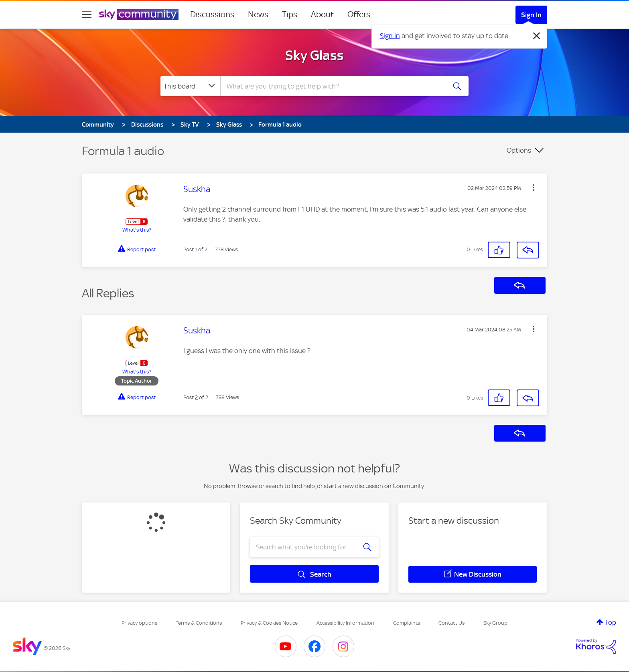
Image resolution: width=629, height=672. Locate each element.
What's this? (136, 230)
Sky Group (495, 623)
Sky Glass (314, 55)
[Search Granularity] (190, 86)
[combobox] (332, 86)
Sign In (531, 15)
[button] (533, 187)
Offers (358, 14)
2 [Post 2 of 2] (196, 397)
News (258, 14)
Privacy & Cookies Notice (269, 623)
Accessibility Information (345, 623)
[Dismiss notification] (536, 36)
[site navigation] (86, 14)
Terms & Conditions (199, 623)
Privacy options (139, 623)
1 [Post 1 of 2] (196, 249)
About (322, 14)
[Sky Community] (139, 14)
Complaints (406, 623)
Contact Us (451, 623)
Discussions (212, 14)
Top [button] (610, 622)
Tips (289, 14)
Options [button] (519, 150)
